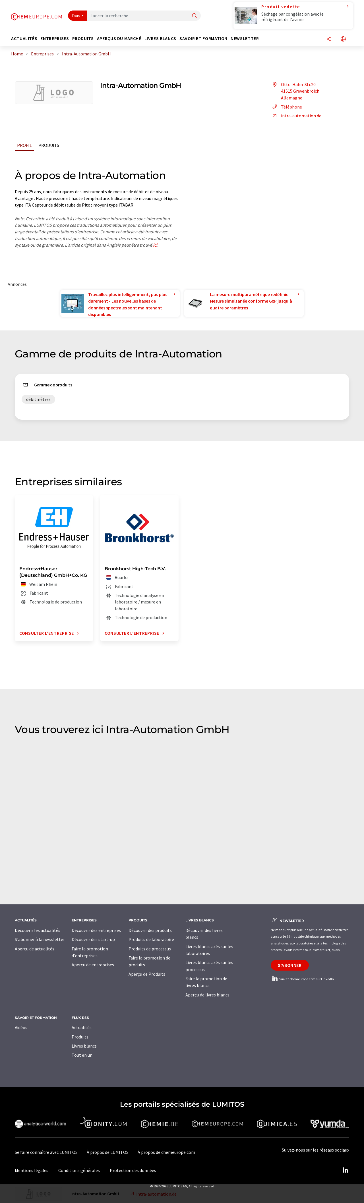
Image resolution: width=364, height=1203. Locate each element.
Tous (76, 15)
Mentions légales (31, 1170)
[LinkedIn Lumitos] (345, 1170)
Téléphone (286, 107)
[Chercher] (194, 16)
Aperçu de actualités (34, 949)
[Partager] (329, 39)
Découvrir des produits (150, 930)
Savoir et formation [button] (203, 38)
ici (155, 245)
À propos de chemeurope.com (166, 1152)
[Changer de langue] (343, 39)
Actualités (82, 1027)
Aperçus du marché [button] (119, 38)
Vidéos (21, 1027)
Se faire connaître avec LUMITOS (46, 1152)
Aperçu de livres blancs (207, 995)
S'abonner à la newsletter (40, 939)
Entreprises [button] (54, 38)
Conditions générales (79, 1170)
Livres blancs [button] (160, 38)
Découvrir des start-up (93, 939)
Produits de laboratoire (151, 939)
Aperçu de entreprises (93, 964)
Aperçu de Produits (147, 974)
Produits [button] (83, 38)
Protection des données (133, 1170)
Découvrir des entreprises (96, 930)
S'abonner (290, 965)
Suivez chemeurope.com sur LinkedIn (302, 979)
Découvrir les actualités (37, 930)
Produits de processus (150, 949)
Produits (48, 145)
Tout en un (82, 1055)
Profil (24, 145)
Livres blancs (84, 1046)
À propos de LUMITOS (108, 1152)
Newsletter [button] (245, 38)
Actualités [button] (24, 38)
